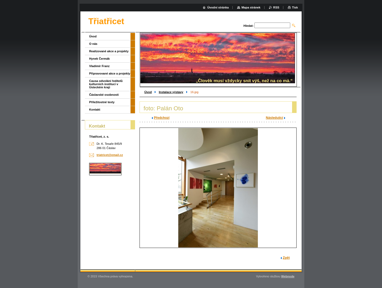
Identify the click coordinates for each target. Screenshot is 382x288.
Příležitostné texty (102, 102)
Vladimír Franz (99, 66)
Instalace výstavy (171, 92)
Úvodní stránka (218, 7)
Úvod (148, 92)
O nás (93, 43)
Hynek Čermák (99, 58)
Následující (274, 118)
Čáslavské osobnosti (104, 94)
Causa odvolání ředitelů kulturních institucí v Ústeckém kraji (106, 84)
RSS (276, 7)
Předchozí (162, 118)
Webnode (287, 276)
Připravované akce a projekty (109, 73)
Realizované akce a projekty (109, 51)
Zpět (286, 258)
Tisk (295, 7)
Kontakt (94, 109)
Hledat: (249, 25)
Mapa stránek (251, 7)
